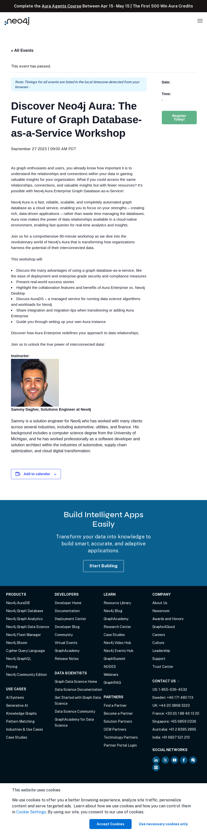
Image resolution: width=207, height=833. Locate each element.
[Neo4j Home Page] (17, 21)
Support (158, 659)
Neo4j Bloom (16, 643)
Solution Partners (118, 721)
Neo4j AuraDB (18, 603)
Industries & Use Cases (24, 729)
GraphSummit (114, 659)
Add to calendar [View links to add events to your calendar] (37, 474)
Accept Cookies (110, 824)
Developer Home (68, 603)
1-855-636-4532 (173, 690)
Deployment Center (70, 619)
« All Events (22, 50)
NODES (110, 667)
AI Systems (15, 698)
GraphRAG (112, 683)
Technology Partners (121, 737)
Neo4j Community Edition (26, 675)
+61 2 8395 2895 (182, 729)
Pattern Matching (20, 721)
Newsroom (161, 611)
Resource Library (117, 603)
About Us (159, 603)
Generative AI (17, 705)
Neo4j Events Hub (118, 651)
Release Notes (67, 659)
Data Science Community (75, 711)
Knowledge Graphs (21, 713)
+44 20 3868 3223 (174, 705)
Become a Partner (118, 713)
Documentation (67, 611)
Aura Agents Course (61, 6)
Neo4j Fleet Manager (23, 635)
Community (64, 635)
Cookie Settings (31, 812)
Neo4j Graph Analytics (24, 619)
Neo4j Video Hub (117, 643)
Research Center (117, 627)
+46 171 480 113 (180, 698)
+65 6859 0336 (183, 721)
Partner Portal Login (120, 745)
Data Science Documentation (78, 690)
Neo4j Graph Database (24, 611)
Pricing (11, 667)
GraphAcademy (67, 651)
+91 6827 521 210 (176, 737)
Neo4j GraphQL (18, 659)
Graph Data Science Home (76, 682)
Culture (158, 643)
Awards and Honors (168, 619)
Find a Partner (115, 705)
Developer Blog (67, 627)
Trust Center (162, 667)
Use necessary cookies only (163, 824)
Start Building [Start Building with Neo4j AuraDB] (103, 566)
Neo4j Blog (113, 611)
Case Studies (16, 737)
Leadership (161, 651)
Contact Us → (166, 681)
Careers (158, 635)
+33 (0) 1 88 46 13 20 (182, 713)
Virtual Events (66, 643)
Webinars (111, 675)
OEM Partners (115, 729)
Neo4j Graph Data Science (27, 627)
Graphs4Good (163, 627)
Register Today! (179, 117)
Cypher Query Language (25, 651)
